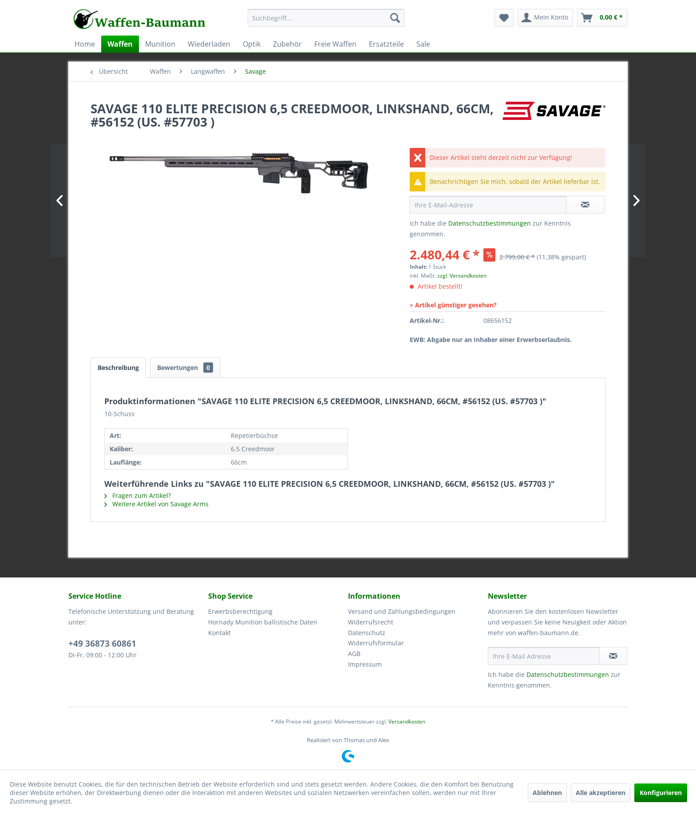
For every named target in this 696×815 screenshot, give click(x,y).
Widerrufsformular (376, 643)
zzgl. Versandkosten (461, 275)
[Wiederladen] (209, 44)
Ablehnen (547, 792)
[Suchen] (395, 18)
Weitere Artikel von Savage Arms (156, 504)
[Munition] (160, 44)
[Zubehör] (287, 44)
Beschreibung (118, 367)
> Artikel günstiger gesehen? (453, 305)
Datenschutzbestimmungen (489, 223)
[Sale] (423, 44)
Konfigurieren (661, 792)
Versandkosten (406, 721)
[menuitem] (326, 22)
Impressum (365, 664)
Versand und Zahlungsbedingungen (401, 611)
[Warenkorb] (602, 18)
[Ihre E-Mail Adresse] (544, 656)
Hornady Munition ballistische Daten (262, 622)
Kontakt (219, 632)
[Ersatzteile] (386, 44)
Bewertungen (185, 367)
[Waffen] (120, 44)
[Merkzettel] (504, 18)
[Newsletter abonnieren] (613, 656)
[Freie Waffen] (335, 44)
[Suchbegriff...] (326, 18)
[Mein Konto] (545, 18)
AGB (354, 653)
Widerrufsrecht (370, 622)
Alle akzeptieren (600, 792)
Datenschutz (366, 632)
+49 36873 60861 (102, 643)
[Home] (84, 44)
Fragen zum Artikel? (137, 495)
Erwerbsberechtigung (240, 611)
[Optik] (252, 44)
